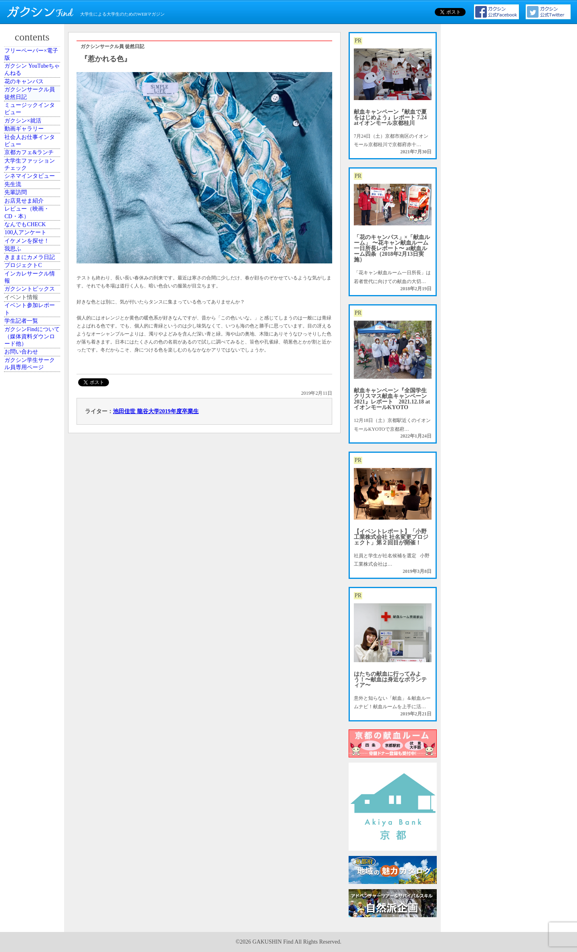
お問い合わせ (28, 653)
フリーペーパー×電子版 (34, 59)
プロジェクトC (30, 490)
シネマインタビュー (33, 291)
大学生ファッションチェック (33, 265)
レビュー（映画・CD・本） (33, 370)
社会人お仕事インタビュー (33, 215)
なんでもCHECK (32, 393)
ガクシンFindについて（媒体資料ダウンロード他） (33, 628)
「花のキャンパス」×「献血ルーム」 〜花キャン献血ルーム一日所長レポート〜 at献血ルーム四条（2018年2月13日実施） (392, 248)
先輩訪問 (23, 331)
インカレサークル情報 (33, 512)
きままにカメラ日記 (33, 468)
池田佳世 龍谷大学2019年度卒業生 (156, 411)
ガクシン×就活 (30, 175)
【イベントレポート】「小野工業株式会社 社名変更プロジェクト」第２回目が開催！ (391, 537)
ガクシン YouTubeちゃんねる (33, 84)
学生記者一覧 (28, 602)
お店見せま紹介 (31, 349)
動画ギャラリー (31, 193)
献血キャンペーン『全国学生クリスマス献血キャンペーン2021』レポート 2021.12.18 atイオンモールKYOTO (392, 399)
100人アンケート (32, 411)
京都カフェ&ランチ (32, 240)
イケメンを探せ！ (33, 429)
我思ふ (21, 447)
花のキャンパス (31, 106)
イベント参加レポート (33, 580)
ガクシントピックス (33, 537)
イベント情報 (28, 559)
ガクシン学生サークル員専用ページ (33, 675)
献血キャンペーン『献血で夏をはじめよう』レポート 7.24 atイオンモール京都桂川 (390, 117)
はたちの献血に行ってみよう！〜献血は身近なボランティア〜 (390, 679)
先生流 (21, 313)
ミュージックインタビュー (33, 153)
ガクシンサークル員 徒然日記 (33, 128)
